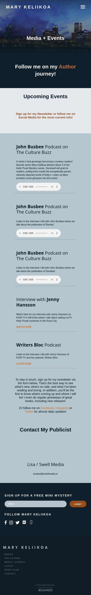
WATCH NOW (23, 327)
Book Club (11, 570)
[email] (36, 504)
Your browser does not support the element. (38, 187)
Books (8, 554)
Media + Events (14, 562)
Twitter (29, 411)
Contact (10, 574)
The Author (12, 558)
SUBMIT (78, 504)
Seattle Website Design (45, 588)
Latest (9, 566)
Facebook (47, 408)
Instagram (62, 408)
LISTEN (20, 363)
